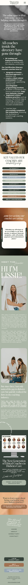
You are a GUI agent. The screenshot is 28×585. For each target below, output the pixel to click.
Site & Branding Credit (14, 582)
